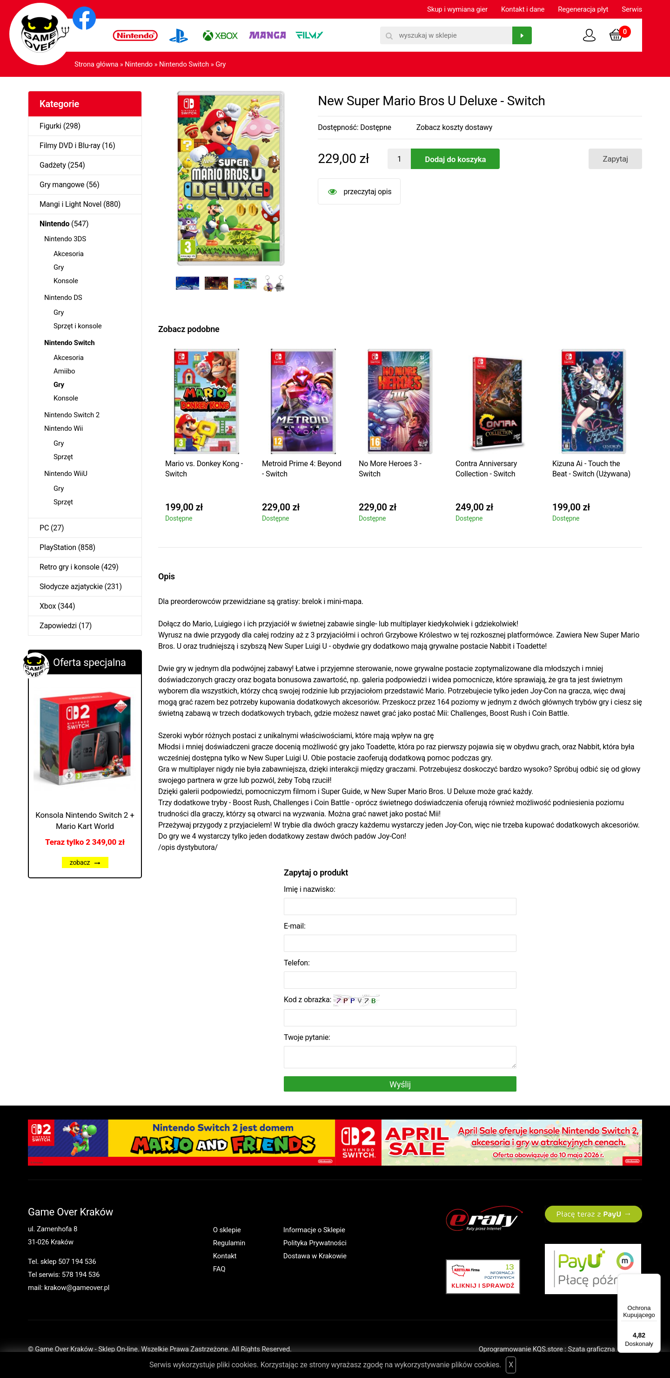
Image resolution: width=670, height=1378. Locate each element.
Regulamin (229, 1243)
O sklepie (227, 1230)
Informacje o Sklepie (314, 1230)
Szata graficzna (605, 1349)
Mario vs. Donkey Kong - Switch (204, 468)
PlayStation (58, 547)
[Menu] (655, 1279)
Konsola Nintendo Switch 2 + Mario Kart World (84, 820)
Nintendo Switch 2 (72, 415)
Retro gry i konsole (70, 567)
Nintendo (139, 64)
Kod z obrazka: (332, 1000)
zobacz (85, 862)
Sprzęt (63, 457)
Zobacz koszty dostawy (454, 127)
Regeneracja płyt (583, 9)
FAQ (219, 1269)
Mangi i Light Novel (70, 204)
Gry (220, 64)
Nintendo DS (63, 297)
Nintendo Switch (184, 64)
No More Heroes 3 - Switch (390, 468)
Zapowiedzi (58, 625)
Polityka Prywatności (315, 1243)
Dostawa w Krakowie (315, 1256)
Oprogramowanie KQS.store (521, 1349)
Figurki (50, 126)
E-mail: (295, 926)
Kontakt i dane (522, 9)
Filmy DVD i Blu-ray (70, 145)
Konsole (66, 281)
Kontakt (225, 1256)
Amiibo (64, 371)
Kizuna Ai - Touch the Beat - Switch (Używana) (591, 468)
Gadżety (53, 165)
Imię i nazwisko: (309, 889)
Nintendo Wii (63, 428)
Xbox (48, 606)
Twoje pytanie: (307, 1037)
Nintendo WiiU (65, 473)
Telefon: (297, 962)
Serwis (632, 9)
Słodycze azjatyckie (71, 586)
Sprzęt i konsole (78, 326)
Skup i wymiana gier (457, 9)
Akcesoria (69, 254)
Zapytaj (615, 158)
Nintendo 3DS (65, 239)
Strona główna (96, 64)
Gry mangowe (62, 184)
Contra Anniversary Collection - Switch (486, 468)
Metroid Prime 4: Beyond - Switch (302, 468)
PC (44, 527)
